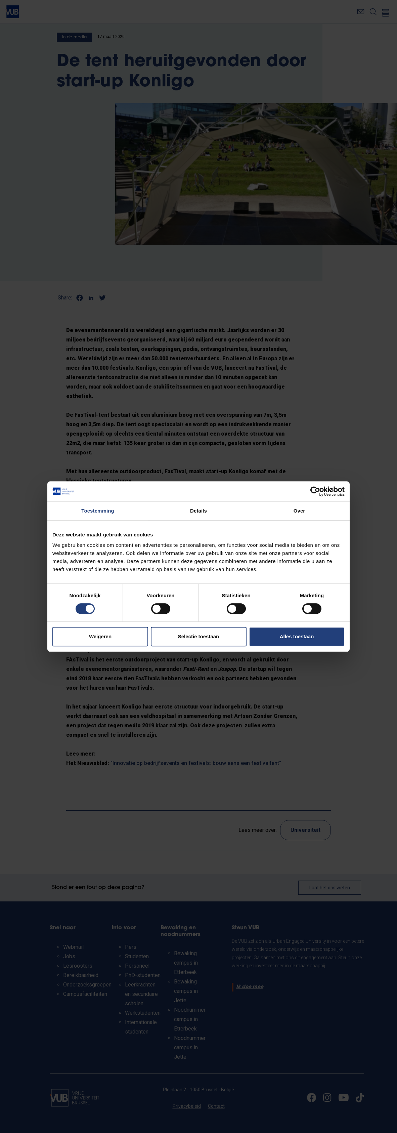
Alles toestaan (297, 636)
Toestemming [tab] (97, 511)
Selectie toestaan (198, 636)
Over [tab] (299, 511)
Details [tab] (198, 511)
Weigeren (100, 636)
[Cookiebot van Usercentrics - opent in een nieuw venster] (315, 491)
